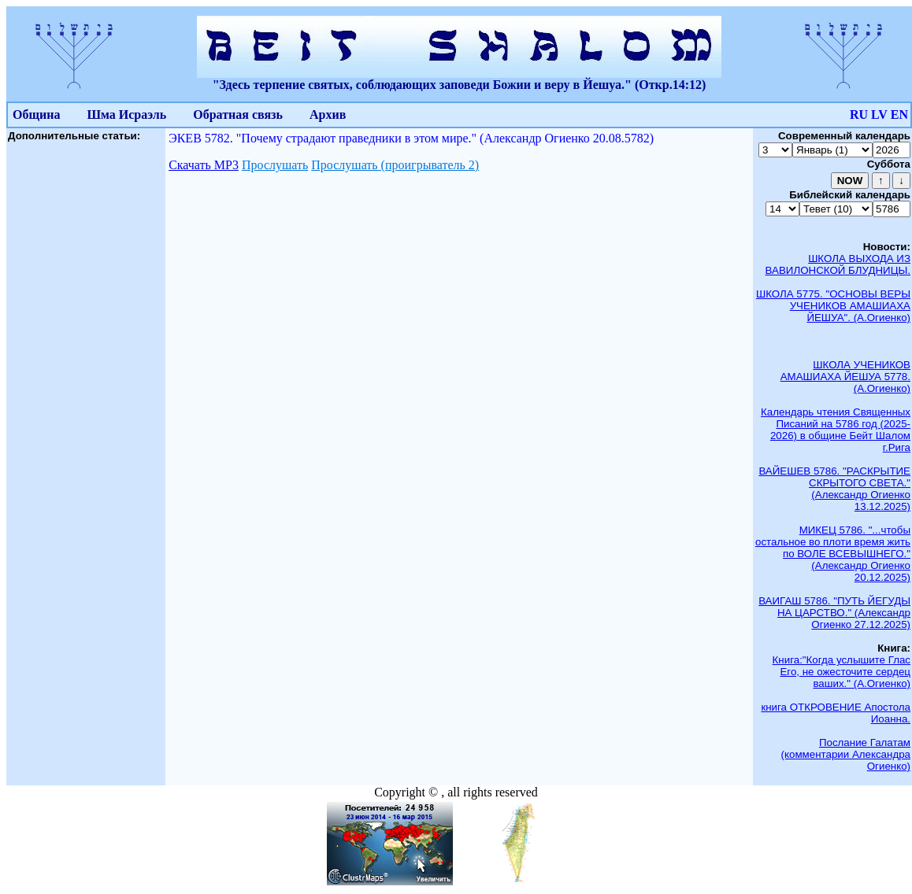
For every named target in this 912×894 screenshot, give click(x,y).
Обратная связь (238, 114)
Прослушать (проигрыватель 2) (395, 165)
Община (36, 114)
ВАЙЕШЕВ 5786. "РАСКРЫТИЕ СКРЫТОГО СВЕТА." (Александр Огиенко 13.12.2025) (834, 488)
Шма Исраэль (126, 114)
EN (899, 114)
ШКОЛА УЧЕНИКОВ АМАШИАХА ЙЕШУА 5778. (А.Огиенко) (845, 376)
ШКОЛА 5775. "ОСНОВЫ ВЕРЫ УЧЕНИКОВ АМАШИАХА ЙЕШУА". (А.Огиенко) (833, 305)
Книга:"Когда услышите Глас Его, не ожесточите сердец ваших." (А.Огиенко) (841, 671)
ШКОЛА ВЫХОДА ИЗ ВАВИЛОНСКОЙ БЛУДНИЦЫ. (838, 264)
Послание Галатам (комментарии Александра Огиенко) (845, 754)
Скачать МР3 (204, 165)
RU (859, 114)
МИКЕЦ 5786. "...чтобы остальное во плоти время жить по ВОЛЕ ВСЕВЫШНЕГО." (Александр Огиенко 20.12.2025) (832, 553)
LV (879, 114)
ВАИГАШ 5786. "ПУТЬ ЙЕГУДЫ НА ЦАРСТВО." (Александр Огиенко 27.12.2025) (834, 612)
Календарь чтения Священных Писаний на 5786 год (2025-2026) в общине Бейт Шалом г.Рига (835, 429)
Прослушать (275, 165)
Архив (328, 114)
